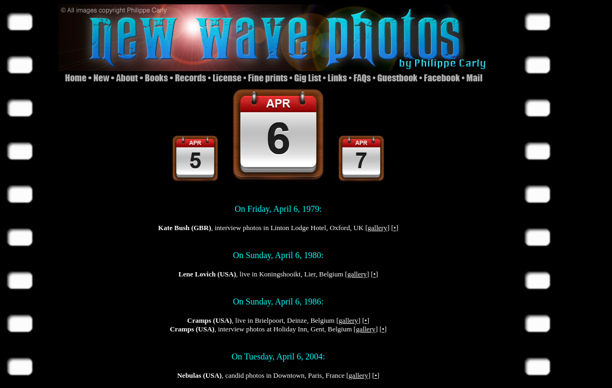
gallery (377, 228)
